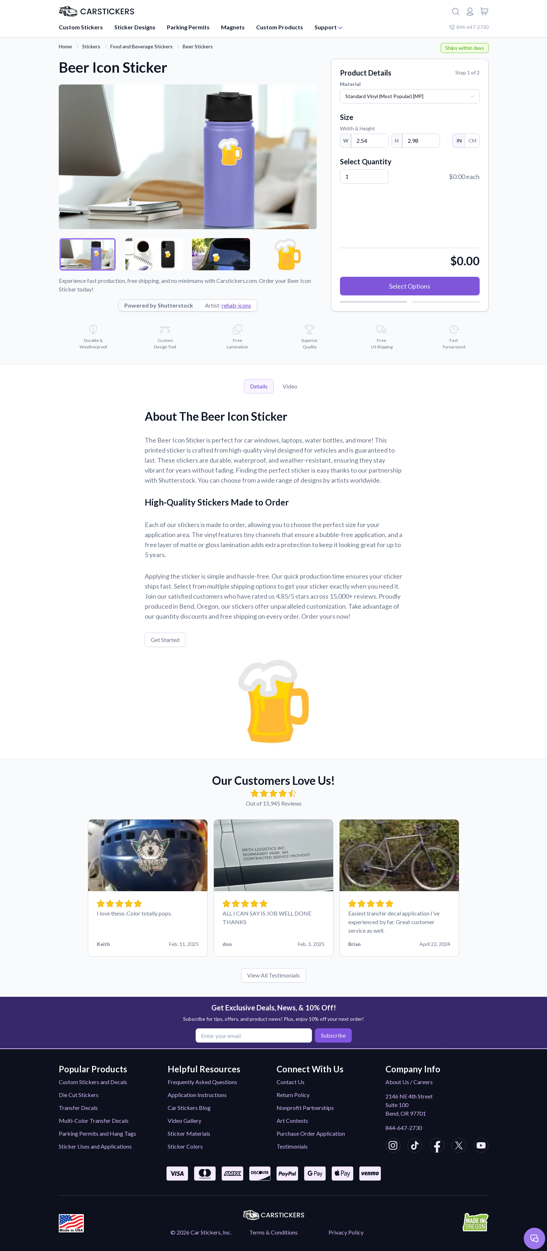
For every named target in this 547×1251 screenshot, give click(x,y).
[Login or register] (470, 11)
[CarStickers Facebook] (437, 1146)
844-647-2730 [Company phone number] (469, 27)
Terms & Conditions (273, 1232)
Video (290, 386)
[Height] (421, 141)
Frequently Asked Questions (202, 1081)
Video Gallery (184, 1120)
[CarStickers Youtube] (481, 1146)
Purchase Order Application (311, 1133)
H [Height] (397, 140)
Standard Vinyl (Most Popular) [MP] (384, 96)
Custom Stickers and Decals (93, 1081)
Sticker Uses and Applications (95, 1146)
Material (350, 84)
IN (459, 140)
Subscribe (333, 1035)
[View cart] (484, 11)
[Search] (455, 11)
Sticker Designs (134, 27)
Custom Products (279, 27)
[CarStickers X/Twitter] (458, 1146)
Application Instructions (197, 1094)
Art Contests (292, 1120)
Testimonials (292, 1146)
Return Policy (293, 1094)
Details (259, 386)
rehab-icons (236, 305)
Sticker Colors (185, 1146)
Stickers (91, 46)
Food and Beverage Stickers (141, 46)
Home (65, 46)
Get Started (165, 639)
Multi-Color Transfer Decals (94, 1120)
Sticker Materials (189, 1133)
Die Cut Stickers (79, 1094)
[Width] (370, 141)
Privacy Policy (346, 1232)
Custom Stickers (81, 27)
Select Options (409, 286)
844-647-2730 (403, 1127)
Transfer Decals (78, 1107)
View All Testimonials (273, 975)
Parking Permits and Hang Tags (97, 1133)
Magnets (233, 27)
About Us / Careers (409, 1081)
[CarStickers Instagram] (392, 1146)
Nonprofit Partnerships (305, 1107)
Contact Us (290, 1081)
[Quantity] (364, 176)
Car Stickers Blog (189, 1107)
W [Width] (346, 140)
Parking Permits (188, 27)
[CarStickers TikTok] (414, 1146)
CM (472, 140)
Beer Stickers (198, 46)
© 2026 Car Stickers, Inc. (201, 1232)
